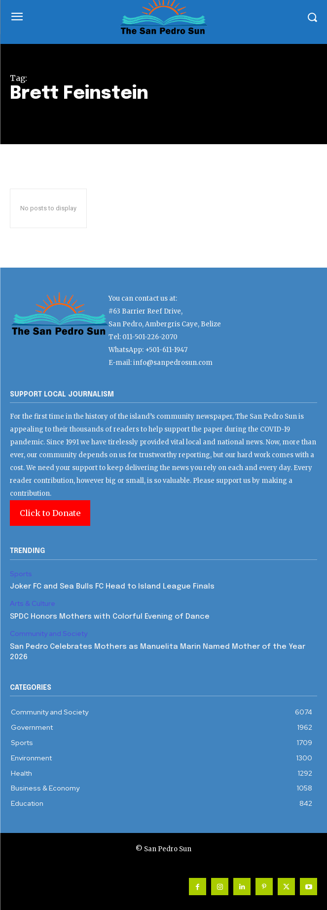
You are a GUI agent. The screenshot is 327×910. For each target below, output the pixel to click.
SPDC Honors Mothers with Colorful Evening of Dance (110, 617)
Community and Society (48, 634)
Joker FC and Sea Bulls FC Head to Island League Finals (112, 587)
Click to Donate (50, 513)
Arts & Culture (32, 603)
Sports (21, 574)
